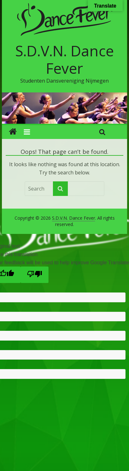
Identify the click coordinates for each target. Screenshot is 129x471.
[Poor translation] (34, 275)
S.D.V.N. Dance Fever (64, 59)
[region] (64, 108)
